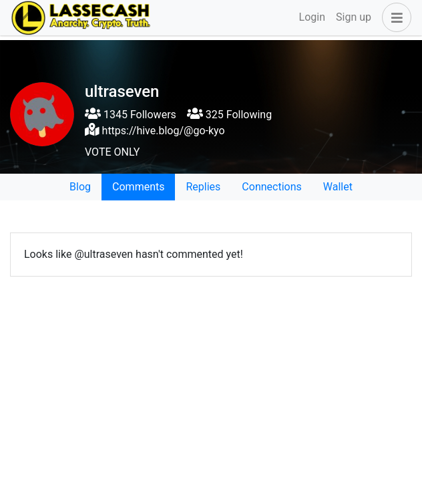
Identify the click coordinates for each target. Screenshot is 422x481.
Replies (203, 186)
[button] (394, 17)
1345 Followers (130, 114)
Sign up (353, 17)
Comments (138, 186)
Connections (271, 186)
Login (312, 17)
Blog (80, 186)
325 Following (229, 114)
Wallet (338, 186)
